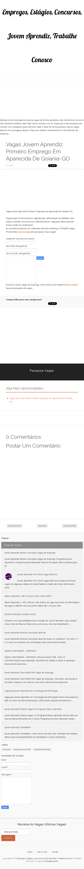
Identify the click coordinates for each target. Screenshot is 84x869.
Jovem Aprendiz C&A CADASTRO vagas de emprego (29, 672)
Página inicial (42, 526)
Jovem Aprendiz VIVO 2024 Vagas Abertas (37, 574)
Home (29, 852)
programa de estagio (42, 749)
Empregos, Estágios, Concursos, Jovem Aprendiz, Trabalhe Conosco (42, 36)
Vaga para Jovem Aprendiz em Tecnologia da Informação (31, 690)
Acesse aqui (70, 284)
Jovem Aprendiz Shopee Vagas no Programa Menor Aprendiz (33, 709)
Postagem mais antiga (70, 526)
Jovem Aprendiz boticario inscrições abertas (25, 632)
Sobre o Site (42, 852)
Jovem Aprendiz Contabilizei (18, 727)
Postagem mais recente (14, 526)
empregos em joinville (22, 749)
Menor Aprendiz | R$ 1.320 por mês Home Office (28, 596)
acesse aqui (24, 231)
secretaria (6, 749)
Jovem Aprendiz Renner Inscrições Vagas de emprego (30, 552)
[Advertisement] (42, 99)
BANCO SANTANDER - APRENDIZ (20, 650)
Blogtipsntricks (52, 861)
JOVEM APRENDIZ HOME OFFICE (20, 614)
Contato (55, 852)
